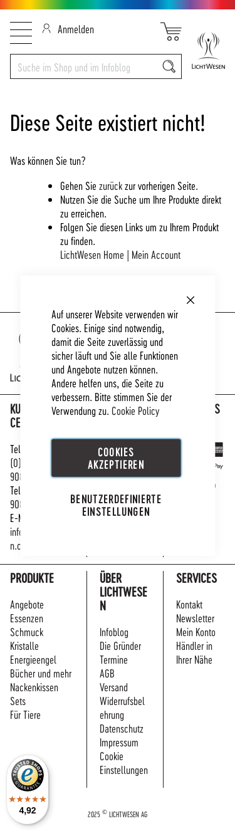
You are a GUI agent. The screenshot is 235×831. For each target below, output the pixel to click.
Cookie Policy (135, 410)
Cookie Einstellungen (124, 762)
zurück (110, 185)
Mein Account (156, 254)
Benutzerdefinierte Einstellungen (116, 505)
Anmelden (68, 28)
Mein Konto (196, 631)
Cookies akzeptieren (116, 458)
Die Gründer (120, 645)
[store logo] (203, 50)
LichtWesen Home (92, 254)
